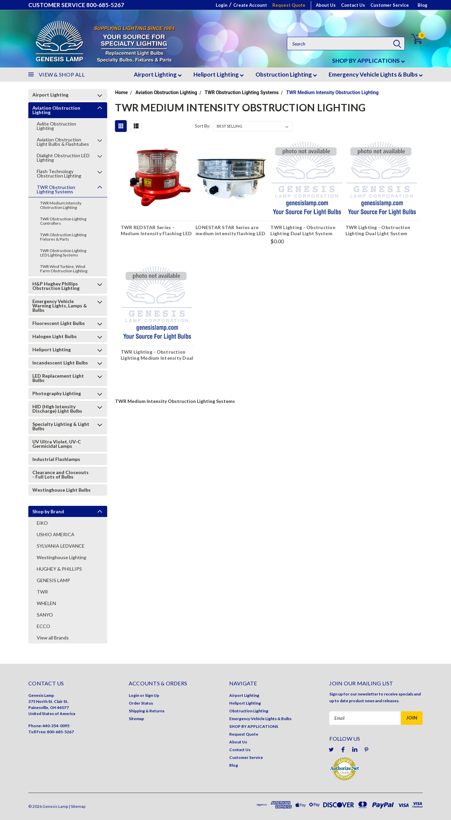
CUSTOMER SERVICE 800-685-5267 (76, 4)
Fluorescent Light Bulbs (58, 323)
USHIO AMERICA (55, 534)
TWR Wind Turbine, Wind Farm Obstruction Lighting (63, 268)
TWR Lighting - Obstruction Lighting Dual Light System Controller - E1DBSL (302, 231)
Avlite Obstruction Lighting (56, 126)
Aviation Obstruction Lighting (56, 110)
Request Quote (288, 5)
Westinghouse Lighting (61, 557)
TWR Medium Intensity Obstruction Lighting (61, 205)
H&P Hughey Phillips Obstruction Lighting (56, 286)
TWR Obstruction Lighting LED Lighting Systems (63, 252)
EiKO (42, 523)
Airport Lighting (158, 74)
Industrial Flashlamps (56, 459)
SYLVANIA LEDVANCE (61, 546)
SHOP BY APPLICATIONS (368, 60)
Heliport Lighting (218, 74)
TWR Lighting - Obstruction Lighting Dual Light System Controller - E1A (378, 231)
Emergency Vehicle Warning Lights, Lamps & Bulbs (59, 305)
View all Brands (53, 637)
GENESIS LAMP (53, 580)
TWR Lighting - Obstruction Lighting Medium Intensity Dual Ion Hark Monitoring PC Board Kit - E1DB (157, 355)
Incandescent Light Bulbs (60, 362)
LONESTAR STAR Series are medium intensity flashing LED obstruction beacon (230, 231)
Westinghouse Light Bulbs (61, 490)
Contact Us (353, 5)
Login (222, 5)
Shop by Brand (48, 511)
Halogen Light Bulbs (54, 336)
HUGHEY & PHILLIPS (59, 569)
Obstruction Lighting (286, 74)
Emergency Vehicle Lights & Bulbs (376, 74)
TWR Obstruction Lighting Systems (56, 189)
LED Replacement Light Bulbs (58, 378)
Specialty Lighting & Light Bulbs (60, 426)
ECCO (43, 626)
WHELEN (46, 603)
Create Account (250, 5)
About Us (326, 5)
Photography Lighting (56, 393)
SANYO (45, 615)
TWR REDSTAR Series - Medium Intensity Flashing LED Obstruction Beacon (156, 231)
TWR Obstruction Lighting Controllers (63, 221)
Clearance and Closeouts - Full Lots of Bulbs (60, 474)
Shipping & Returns (146, 710)
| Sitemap (77, 806)
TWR (42, 592)
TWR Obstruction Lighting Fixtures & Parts (63, 237)
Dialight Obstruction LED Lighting (63, 158)
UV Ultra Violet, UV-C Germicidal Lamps (56, 444)
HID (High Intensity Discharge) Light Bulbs (57, 409)
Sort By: (202, 126)
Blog (422, 5)
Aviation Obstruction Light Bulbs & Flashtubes (63, 142)
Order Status (141, 703)
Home (121, 92)
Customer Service (389, 5)
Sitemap (136, 718)
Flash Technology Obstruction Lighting (59, 173)
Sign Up (152, 695)
